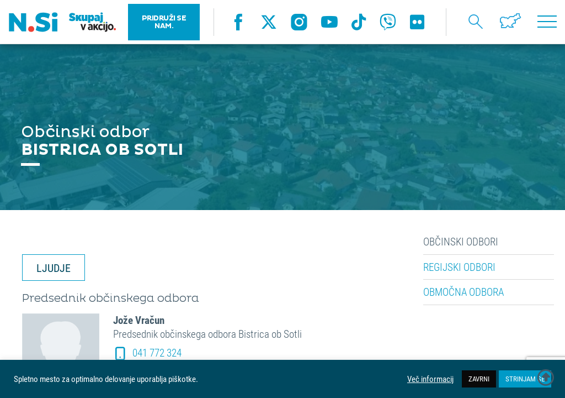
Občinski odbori (460, 241)
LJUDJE (53, 267)
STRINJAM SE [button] (525, 379)
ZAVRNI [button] (478, 379)
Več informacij (430, 379)
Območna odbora (463, 291)
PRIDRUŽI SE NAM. (164, 22)
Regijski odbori (459, 267)
